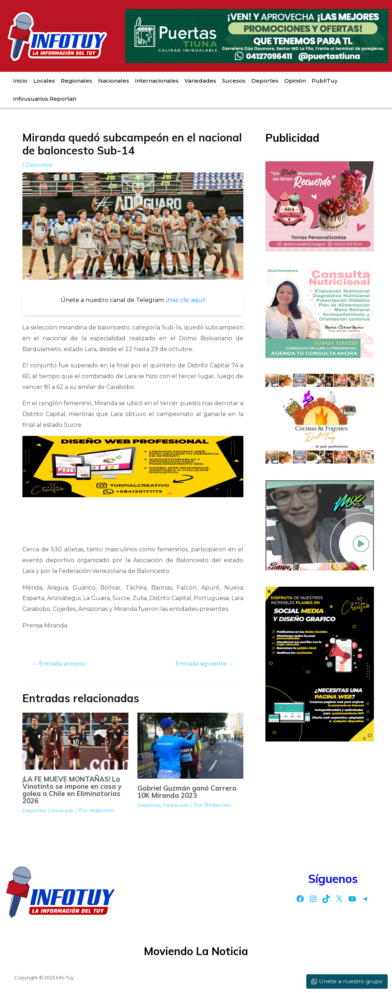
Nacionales (113, 80)
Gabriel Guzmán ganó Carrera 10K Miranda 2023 (188, 792)
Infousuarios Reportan (44, 98)
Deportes (264, 80)
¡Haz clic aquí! (185, 300)
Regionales (76, 80)
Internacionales (157, 80)
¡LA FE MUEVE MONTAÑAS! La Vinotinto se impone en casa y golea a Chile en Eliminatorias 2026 (70, 790)
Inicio (20, 80)
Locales (44, 80)
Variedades (200, 80)
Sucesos (234, 80)
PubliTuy (324, 80)
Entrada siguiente (201, 664)
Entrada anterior (62, 664)
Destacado (62, 811)
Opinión (295, 80)
